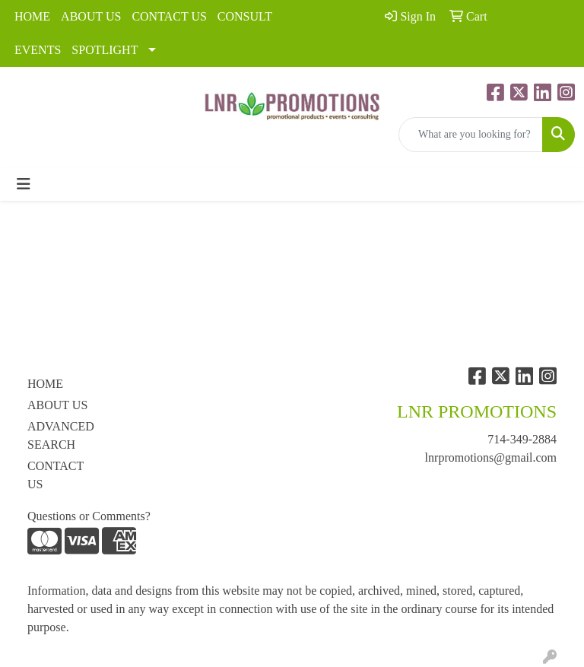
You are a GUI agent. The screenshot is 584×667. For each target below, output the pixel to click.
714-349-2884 (522, 439)
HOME (32, 16)
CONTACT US (169, 16)
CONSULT (244, 16)
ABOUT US (91, 16)
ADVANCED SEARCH (60, 435)
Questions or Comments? (89, 516)
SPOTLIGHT (104, 49)
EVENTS (37, 49)
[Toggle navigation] (24, 184)
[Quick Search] (470, 134)
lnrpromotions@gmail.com (491, 457)
